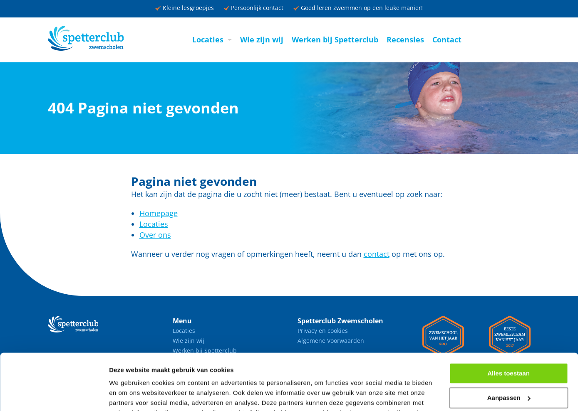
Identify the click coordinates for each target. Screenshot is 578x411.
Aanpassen (509, 346)
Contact (446, 39)
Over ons (155, 235)
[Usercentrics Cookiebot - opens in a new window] (53, 395)
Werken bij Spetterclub (335, 39)
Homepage (158, 213)
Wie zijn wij (261, 39)
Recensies (405, 39)
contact (376, 254)
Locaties (207, 39)
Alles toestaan (508, 322)
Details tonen (129, 394)
